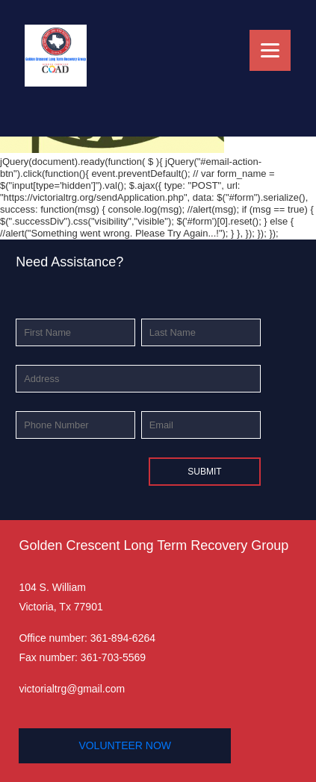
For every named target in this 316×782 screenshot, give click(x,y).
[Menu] (270, 50)
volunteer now (124, 745)
